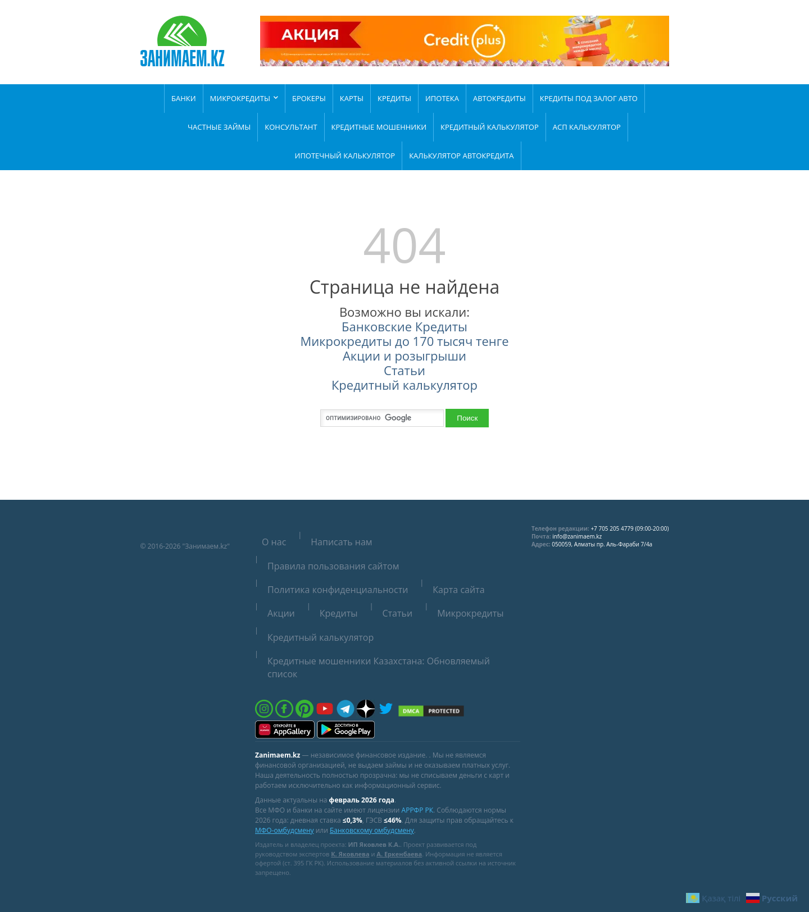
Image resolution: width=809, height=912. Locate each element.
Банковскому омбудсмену (372, 830)
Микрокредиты (470, 613)
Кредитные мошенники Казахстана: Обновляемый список (378, 667)
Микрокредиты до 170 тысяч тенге (404, 340)
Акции (281, 613)
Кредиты (339, 613)
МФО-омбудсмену (284, 830)
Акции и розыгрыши (404, 355)
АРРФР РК (417, 810)
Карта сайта (458, 589)
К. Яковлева (350, 854)
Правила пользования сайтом (333, 566)
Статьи (404, 370)
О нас (274, 542)
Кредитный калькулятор (404, 384)
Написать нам (341, 542)
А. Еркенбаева (399, 854)
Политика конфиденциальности (337, 589)
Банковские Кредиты (404, 326)
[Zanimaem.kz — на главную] (182, 42)
